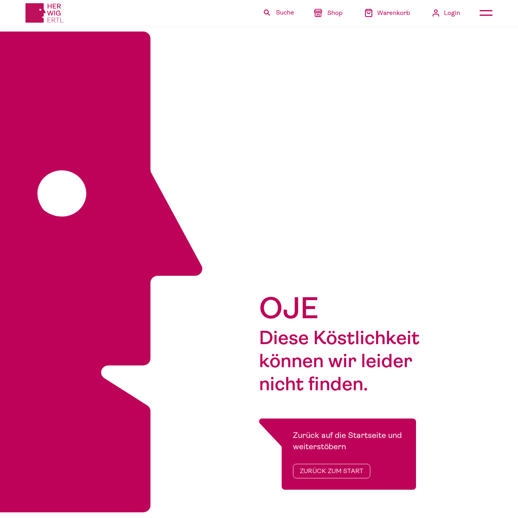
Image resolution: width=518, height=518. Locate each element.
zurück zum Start (331, 471)
